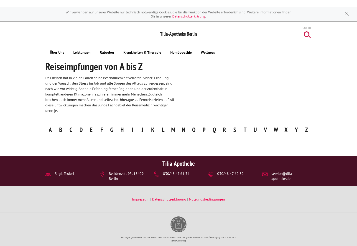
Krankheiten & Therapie (142, 52)
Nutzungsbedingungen (207, 199)
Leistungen (82, 52)
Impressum (141, 199)
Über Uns (57, 52)
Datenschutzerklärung (188, 16)
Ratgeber (107, 52)
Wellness (208, 52)
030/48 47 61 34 (176, 173)
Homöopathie (181, 52)
